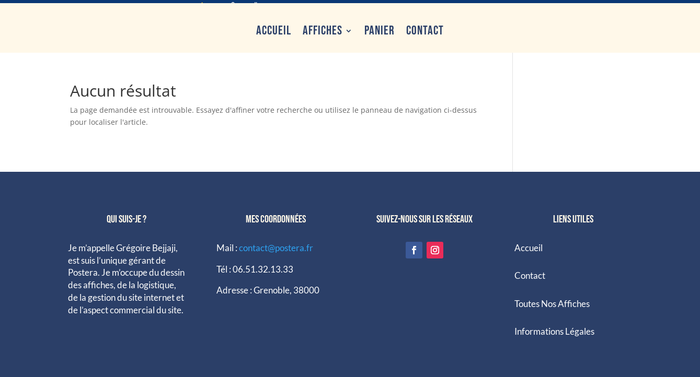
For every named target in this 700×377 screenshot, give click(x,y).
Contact (425, 28)
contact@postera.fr (276, 245)
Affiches (322, 28)
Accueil (273, 28)
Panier (379, 28)
